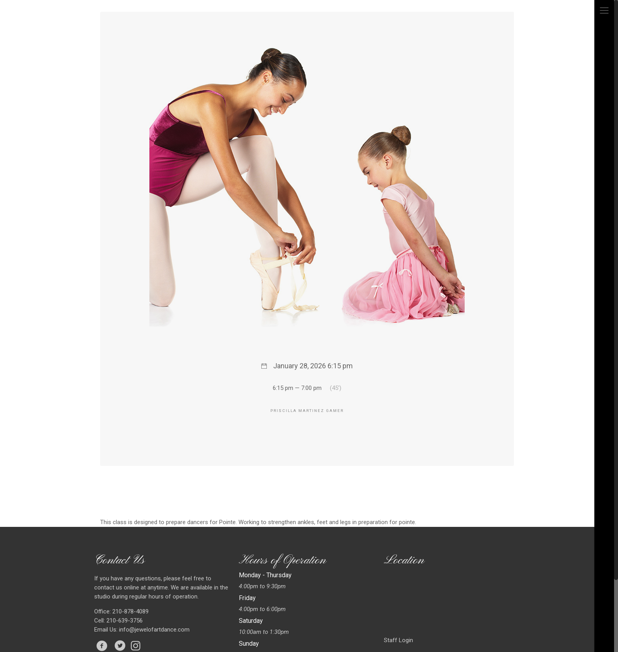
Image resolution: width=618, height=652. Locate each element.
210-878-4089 (130, 611)
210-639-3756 (124, 620)
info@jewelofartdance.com (154, 629)
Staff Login (398, 640)
